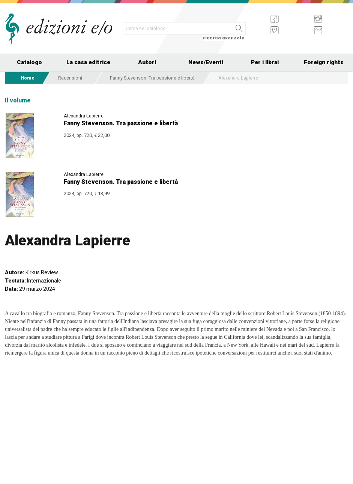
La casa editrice (88, 62)
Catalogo (29, 62)
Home (28, 78)
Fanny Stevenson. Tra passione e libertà (152, 78)
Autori (147, 62)
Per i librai (265, 62)
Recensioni (70, 78)
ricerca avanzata (224, 38)
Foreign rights (324, 62)
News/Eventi (205, 62)
